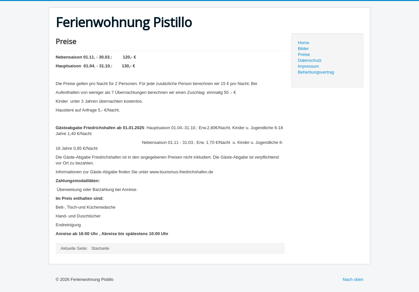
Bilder (303, 48)
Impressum (308, 66)
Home (303, 42)
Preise (304, 54)
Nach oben (353, 279)
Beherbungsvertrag (316, 72)
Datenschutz (309, 60)
